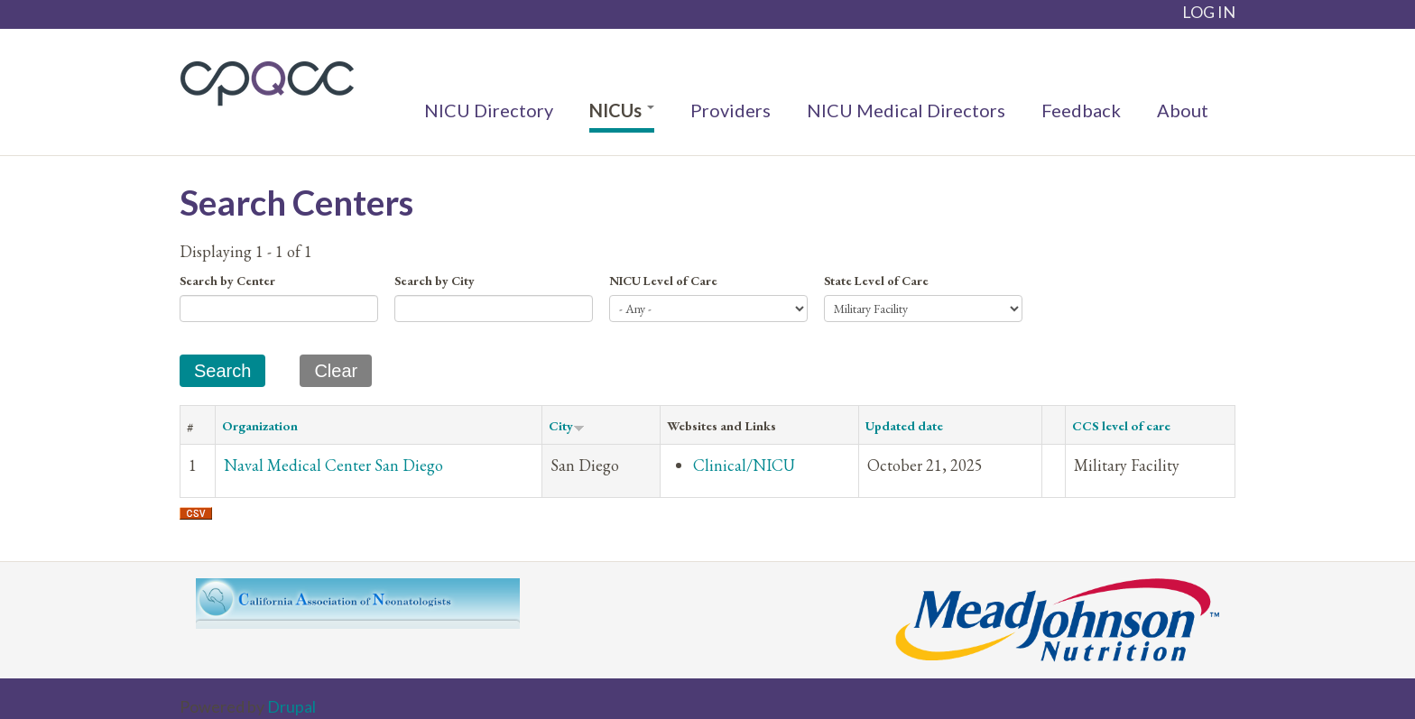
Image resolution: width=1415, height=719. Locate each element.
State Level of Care (876, 280)
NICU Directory (488, 110)
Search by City (434, 280)
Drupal (291, 706)
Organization (260, 425)
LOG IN (1208, 12)
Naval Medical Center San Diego (333, 465)
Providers (730, 110)
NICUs (621, 110)
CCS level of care (1121, 425)
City (567, 425)
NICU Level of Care (663, 280)
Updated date (904, 425)
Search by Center (227, 280)
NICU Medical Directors (906, 110)
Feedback (1081, 110)
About (1182, 110)
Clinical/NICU (744, 465)
